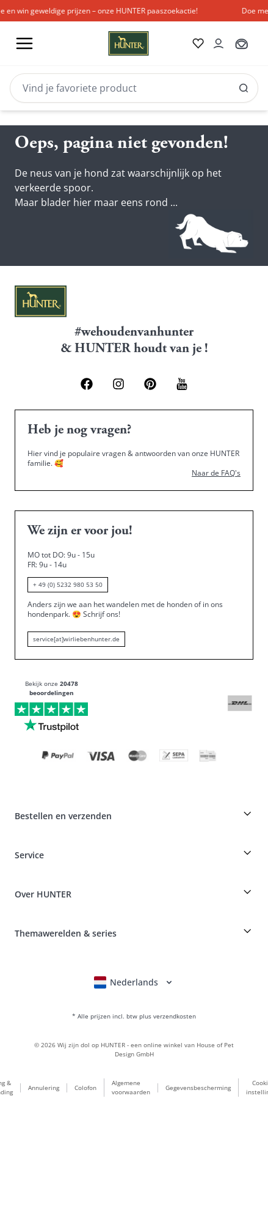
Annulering (43, 1087)
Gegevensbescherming (198, 1087)
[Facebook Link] (87, 384)
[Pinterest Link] (150, 384)
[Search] (134, 88)
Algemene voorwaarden (131, 1087)
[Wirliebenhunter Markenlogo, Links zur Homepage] (114, 43)
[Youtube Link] (182, 384)
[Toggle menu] (24, 43)
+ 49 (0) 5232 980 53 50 (68, 584)
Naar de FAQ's (216, 473)
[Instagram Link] (118, 384)
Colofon (85, 1087)
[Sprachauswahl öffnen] (134, 982)
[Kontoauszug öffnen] (218, 43)
